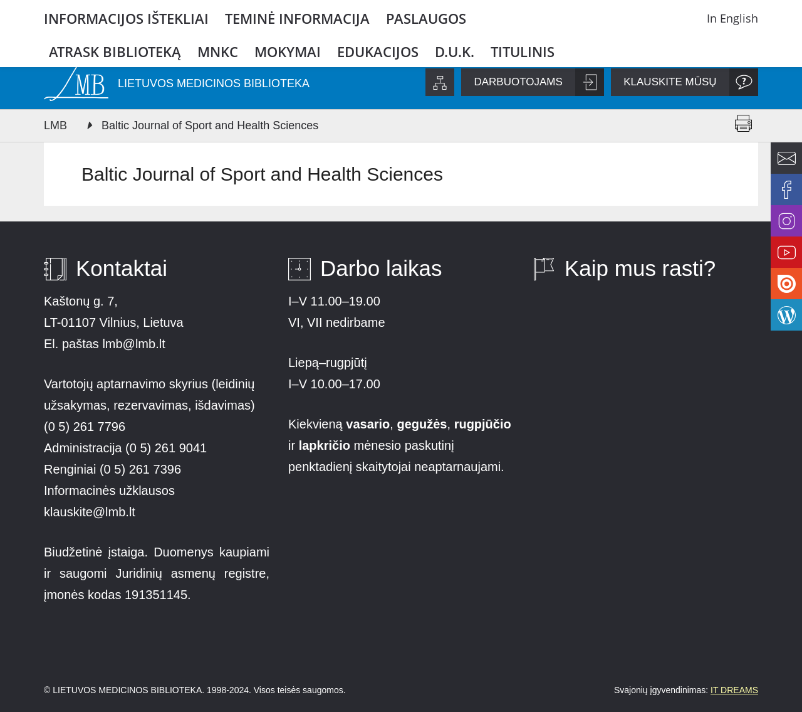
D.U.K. (454, 51)
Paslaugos (426, 18)
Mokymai (287, 51)
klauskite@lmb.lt (91, 512)
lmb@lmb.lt (133, 344)
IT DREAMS (734, 690)
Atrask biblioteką (115, 51)
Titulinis (523, 51)
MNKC (217, 51)
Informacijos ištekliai (126, 18)
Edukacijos (378, 51)
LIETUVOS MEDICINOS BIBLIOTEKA (214, 83)
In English (732, 18)
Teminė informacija (297, 18)
